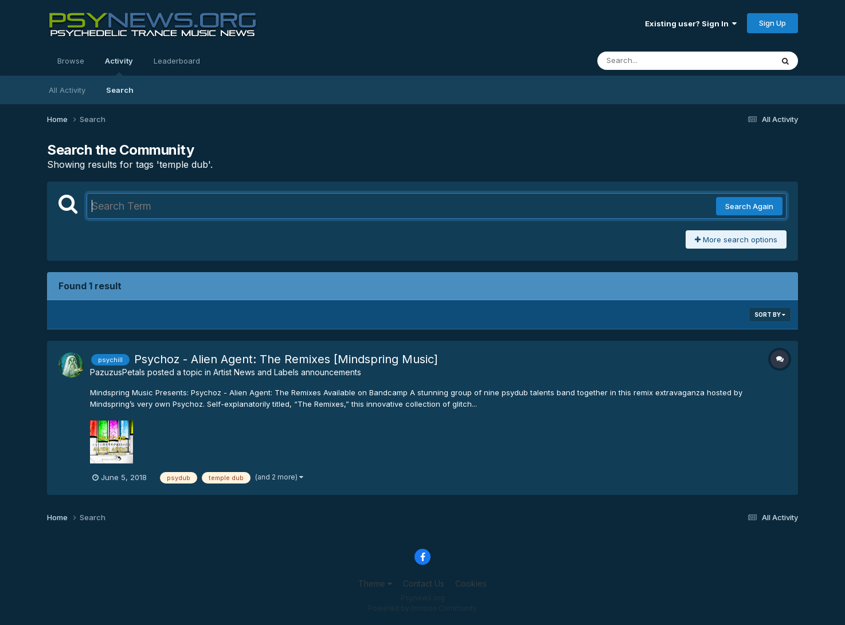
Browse (70, 60)
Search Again (749, 206)
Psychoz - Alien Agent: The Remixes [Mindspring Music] (286, 359)
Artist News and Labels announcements (287, 372)
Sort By (769, 314)
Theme (375, 583)
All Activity (67, 90)
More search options (736, 239)
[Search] (653, 61)
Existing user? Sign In (691, 23)
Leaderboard (177, 60)
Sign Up (772, 22)
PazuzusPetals (117, 372)
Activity (119, 66)
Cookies (471, 583)
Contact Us (423, 583)
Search (120, 90)
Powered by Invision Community (422, 608)
